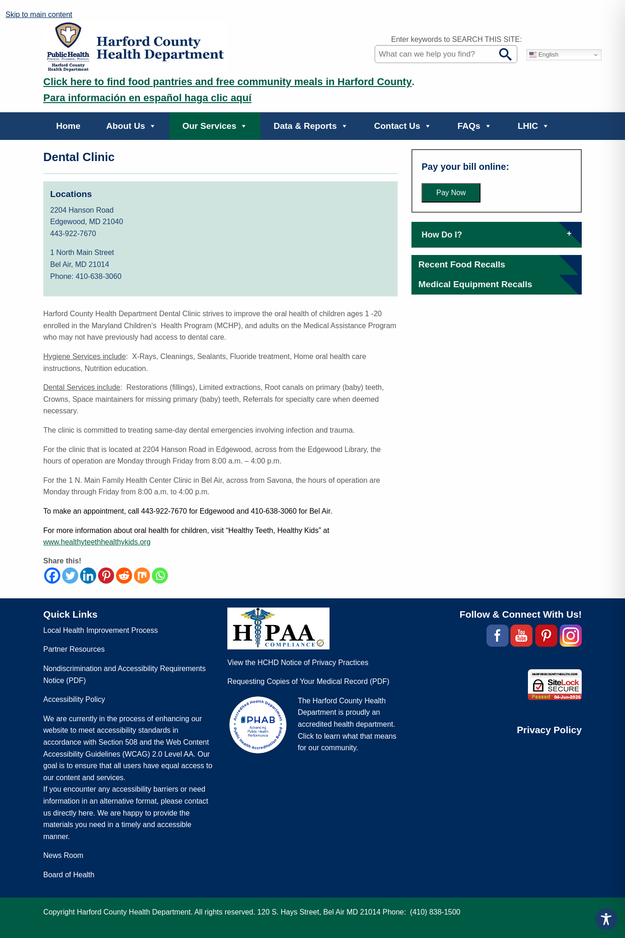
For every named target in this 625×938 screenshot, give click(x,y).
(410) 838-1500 (435, 912)
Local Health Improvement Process (100, 630)
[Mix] (142, 575)
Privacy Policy (549, 729)
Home (68, 126)
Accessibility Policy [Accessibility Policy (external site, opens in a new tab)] (74, 699)
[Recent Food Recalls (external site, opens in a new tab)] (461, 264)
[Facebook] (52, 575)
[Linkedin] (88, 575)
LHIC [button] (534, 126)
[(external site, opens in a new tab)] (497, 635)
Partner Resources (73, 649)
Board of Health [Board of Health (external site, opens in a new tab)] (68, 875)
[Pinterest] (106, 575)
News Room (63, 855)
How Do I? (497, 234)
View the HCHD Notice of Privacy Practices (297, 662)
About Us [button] (131, 126)
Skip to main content (39, 14)
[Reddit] (124, 575)
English (543, 54)
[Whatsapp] (160, 575)
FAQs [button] (474, 126)
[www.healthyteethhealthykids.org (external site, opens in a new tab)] (96, 542)
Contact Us (403, 126)
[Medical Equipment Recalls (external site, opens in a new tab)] (475, 284)
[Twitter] (70, 575)
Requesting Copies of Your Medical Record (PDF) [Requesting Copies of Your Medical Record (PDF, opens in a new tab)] (308, 681)
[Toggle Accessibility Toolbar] (606, 919)
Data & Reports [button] (310, 126)
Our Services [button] (215, 126)
